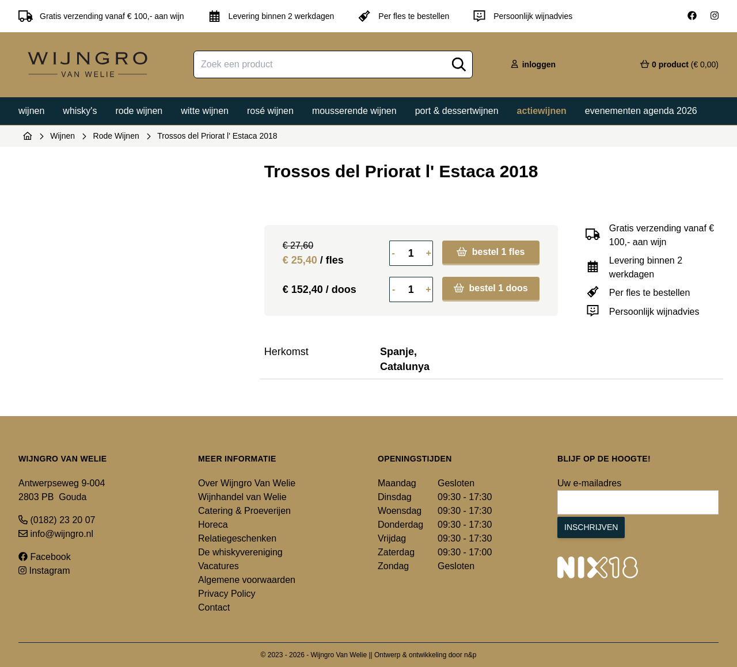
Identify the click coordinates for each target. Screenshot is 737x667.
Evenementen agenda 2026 (641, 111)
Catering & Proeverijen (244, 511)
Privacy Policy (227, 594)
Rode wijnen (138, 111)
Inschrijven (591, 527)
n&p (470, 655)
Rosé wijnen (270, 111)
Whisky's (80, 111)
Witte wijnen (205, 111)
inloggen (533, 64)
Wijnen (31, 111)
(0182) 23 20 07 (56, 520)
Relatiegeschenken (237, 538)
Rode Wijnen (116, 135)
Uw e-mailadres (589, 483)
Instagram (44, 570)
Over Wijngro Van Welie (246, 483)
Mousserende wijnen (354, 111)
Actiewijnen (542, 111)
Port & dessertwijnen (457, 111)
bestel (491, 252)
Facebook (44, 557)
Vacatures (218, 566)
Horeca (213, 524)
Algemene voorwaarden (246, 580)
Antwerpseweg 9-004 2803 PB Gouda (61, 490)
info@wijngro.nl (55, 534)
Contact (214, 607)
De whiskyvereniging (240, 552)
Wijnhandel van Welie (242, 497)
